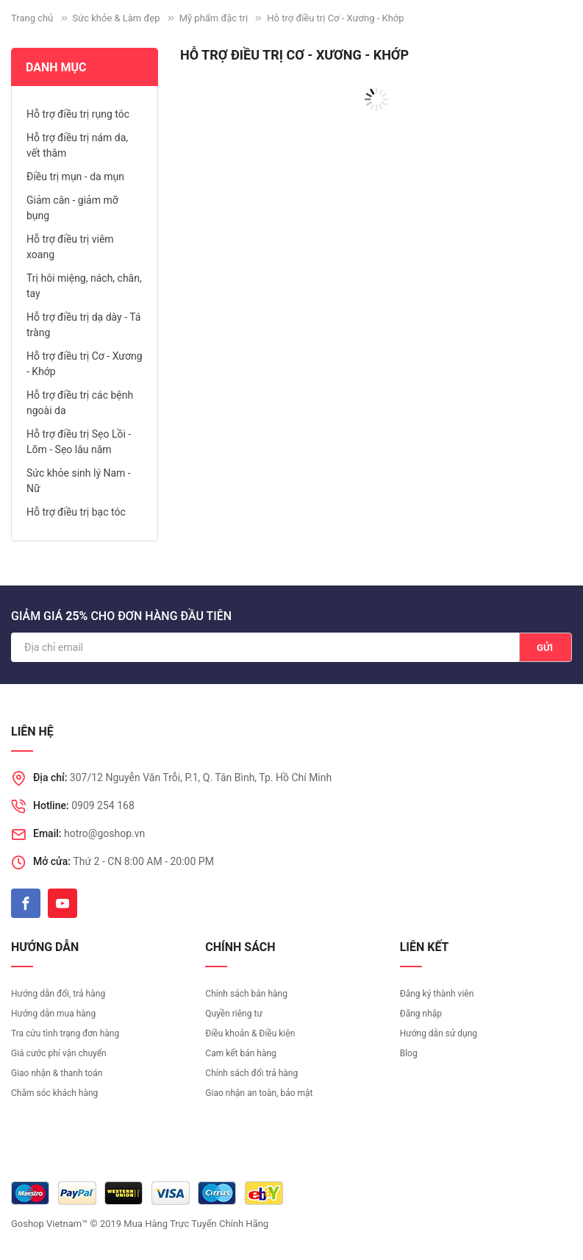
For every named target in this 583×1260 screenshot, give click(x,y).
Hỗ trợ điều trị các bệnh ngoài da (79, 402)
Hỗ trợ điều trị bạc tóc (76, 512)
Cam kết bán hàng (240, 1053)
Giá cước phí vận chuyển (59, 1053)
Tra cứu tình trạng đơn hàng (65, 1033)
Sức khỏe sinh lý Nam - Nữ (78, 480)
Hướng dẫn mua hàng (53, 1013)
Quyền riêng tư (233, 1013)
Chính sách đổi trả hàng (251, 1073)
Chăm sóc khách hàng (54, 1093)
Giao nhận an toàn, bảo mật (258, 1093)
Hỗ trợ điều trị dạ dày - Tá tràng (83, 324)
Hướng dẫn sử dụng (438, 1033)
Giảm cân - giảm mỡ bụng (72, 207)
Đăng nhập (421, 1013)
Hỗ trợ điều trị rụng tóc (77, 114)
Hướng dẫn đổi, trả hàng (58, 994)
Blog (409, 1053)
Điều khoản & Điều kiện (250, 1033)
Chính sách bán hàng (246, 994)
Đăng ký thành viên (437, 994)
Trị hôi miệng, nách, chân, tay (84, 285)
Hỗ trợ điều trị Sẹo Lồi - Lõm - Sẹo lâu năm (78, 441)
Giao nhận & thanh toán (56, 1073)
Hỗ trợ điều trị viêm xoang (70, 246)
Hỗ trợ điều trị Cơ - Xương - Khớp (84, 363)
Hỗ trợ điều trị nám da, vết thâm (77, 145)
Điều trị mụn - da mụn (75, 176)
